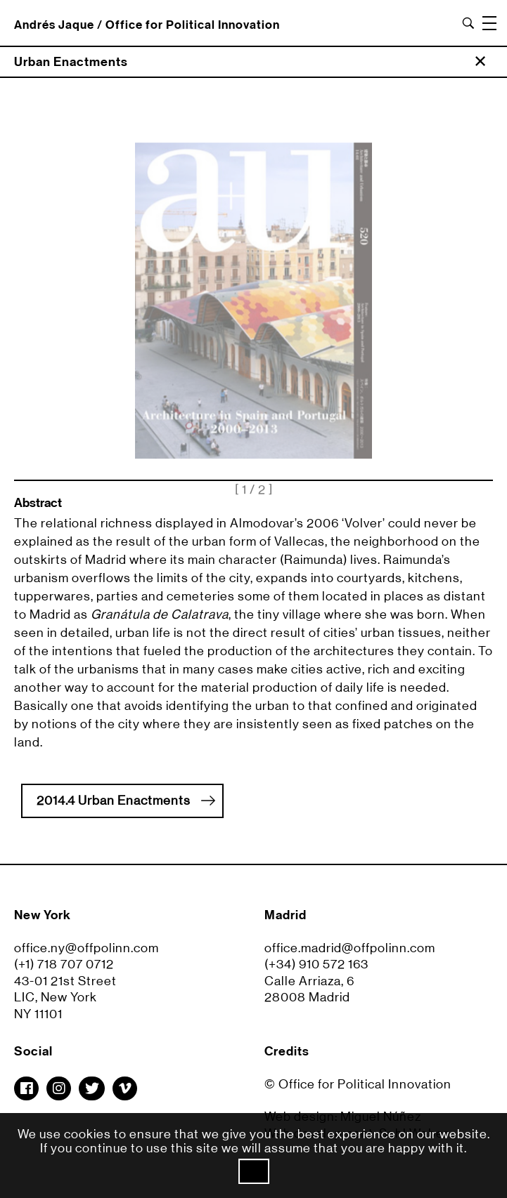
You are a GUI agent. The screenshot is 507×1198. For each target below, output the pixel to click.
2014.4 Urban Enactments (126, 800)
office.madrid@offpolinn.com (349, 954)
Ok (254, 1171)
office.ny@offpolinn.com (86, 954)
